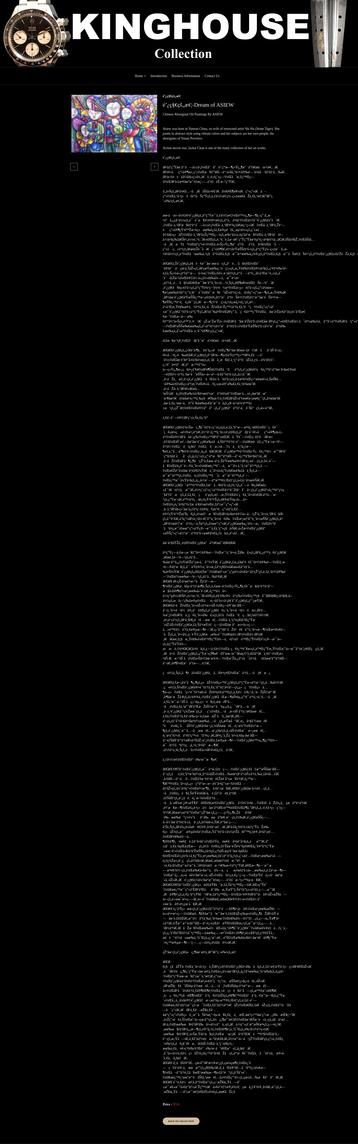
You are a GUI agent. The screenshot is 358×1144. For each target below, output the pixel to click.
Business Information (185, 76)
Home (140, 76)
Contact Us (212, 76)
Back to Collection (181, 1121)
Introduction (159, 76)
